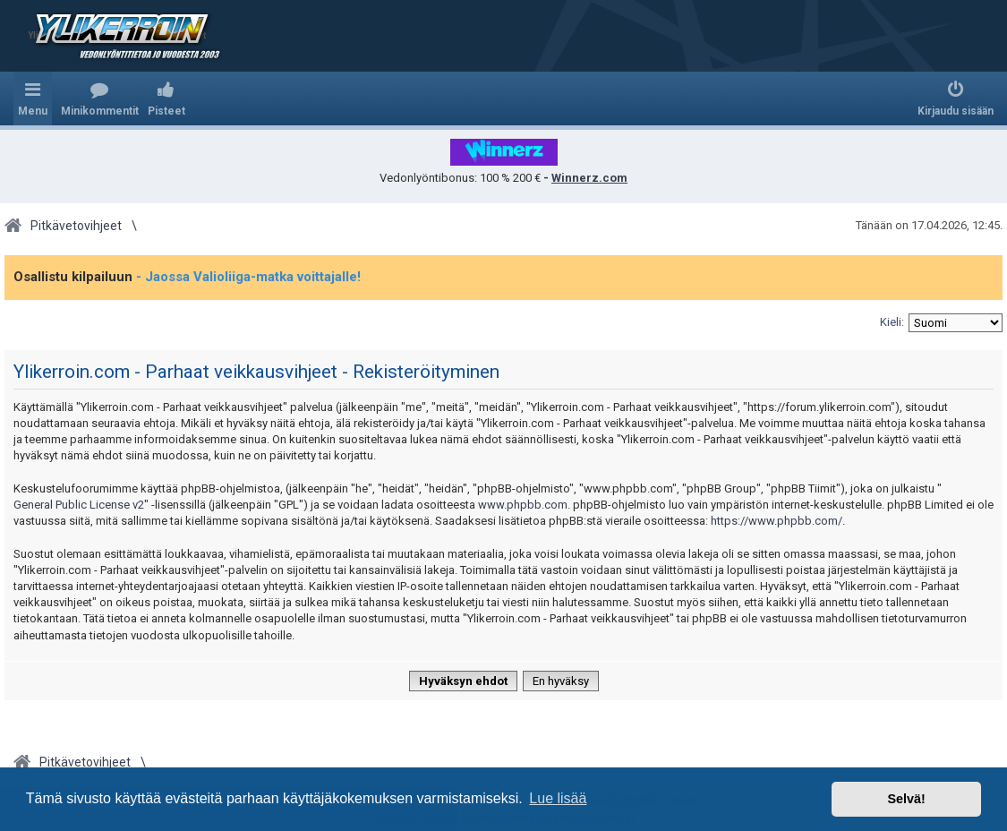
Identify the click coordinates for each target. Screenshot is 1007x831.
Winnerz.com (589, 177)
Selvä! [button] (906, 799)
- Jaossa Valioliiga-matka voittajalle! (248, 277)
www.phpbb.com (523, 504)
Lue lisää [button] (557, 798)
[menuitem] (100, 98)
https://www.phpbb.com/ (776, 520)
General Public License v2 (78, 504)
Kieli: (892, 322)
